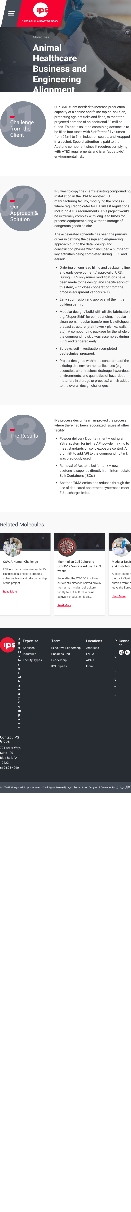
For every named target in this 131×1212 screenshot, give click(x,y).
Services (29, 648)
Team (56, 641)
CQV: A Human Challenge (20, 561)
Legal (69, 787)
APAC (90, 660)
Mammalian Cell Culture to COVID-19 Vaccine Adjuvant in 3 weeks (79, 566)
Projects (115, 667)
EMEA (90, 654)
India (89, 666)
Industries (29, 654)
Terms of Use (80, 787)
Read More (10, 591)
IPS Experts (59, 666)
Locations (94, 641)
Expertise (30, 641)
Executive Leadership (66, 648)
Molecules (41, 37)
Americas (92, 648)
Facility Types (32, 660)
